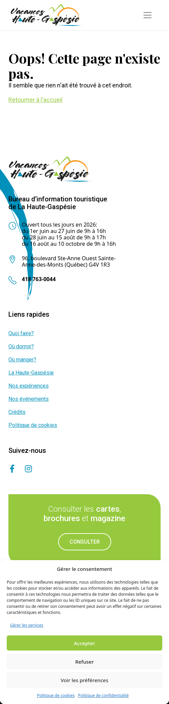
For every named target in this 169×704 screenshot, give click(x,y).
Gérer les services (26, 625)
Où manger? (22, 359)
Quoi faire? (21, 333)
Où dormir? (21, 346)
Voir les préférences (84, 680)
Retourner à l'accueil (35, 99)
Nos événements (28, 399)
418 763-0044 (39, 279)
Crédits (17, 412)
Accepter (84, 643)
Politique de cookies (56, 695)
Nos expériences (28, 386)
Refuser (84, 661)
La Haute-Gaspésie (31, 372)
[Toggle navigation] (147, 15)
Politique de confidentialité (103, 695)
